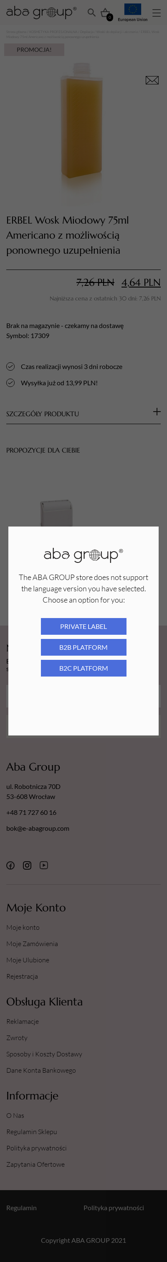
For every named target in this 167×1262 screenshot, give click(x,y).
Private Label (83, 626)
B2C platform (83, 668)
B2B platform (83, 647)
